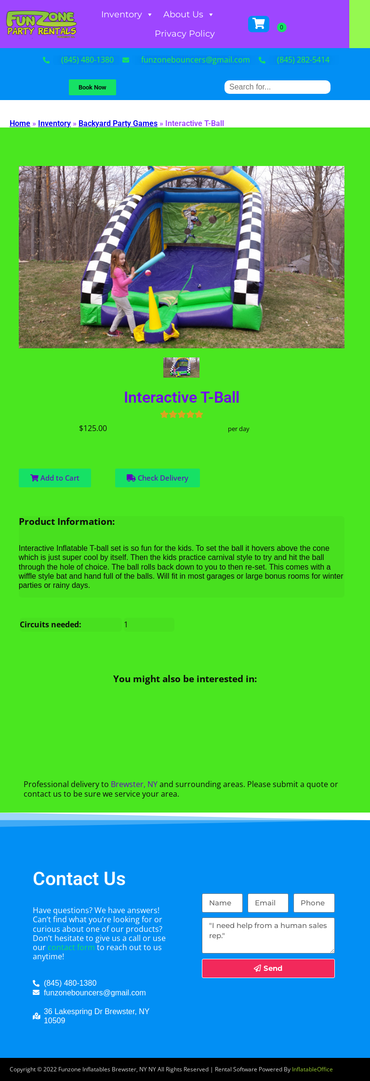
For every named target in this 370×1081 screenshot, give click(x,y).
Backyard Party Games (118, 123)
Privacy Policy (199, 33)
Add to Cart (54, 478)
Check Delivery (157, 478)
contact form (71, 947)
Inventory (141, 14)
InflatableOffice (312, 1069)
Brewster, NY (134, 784)
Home (20, 123)
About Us (203, 14)
